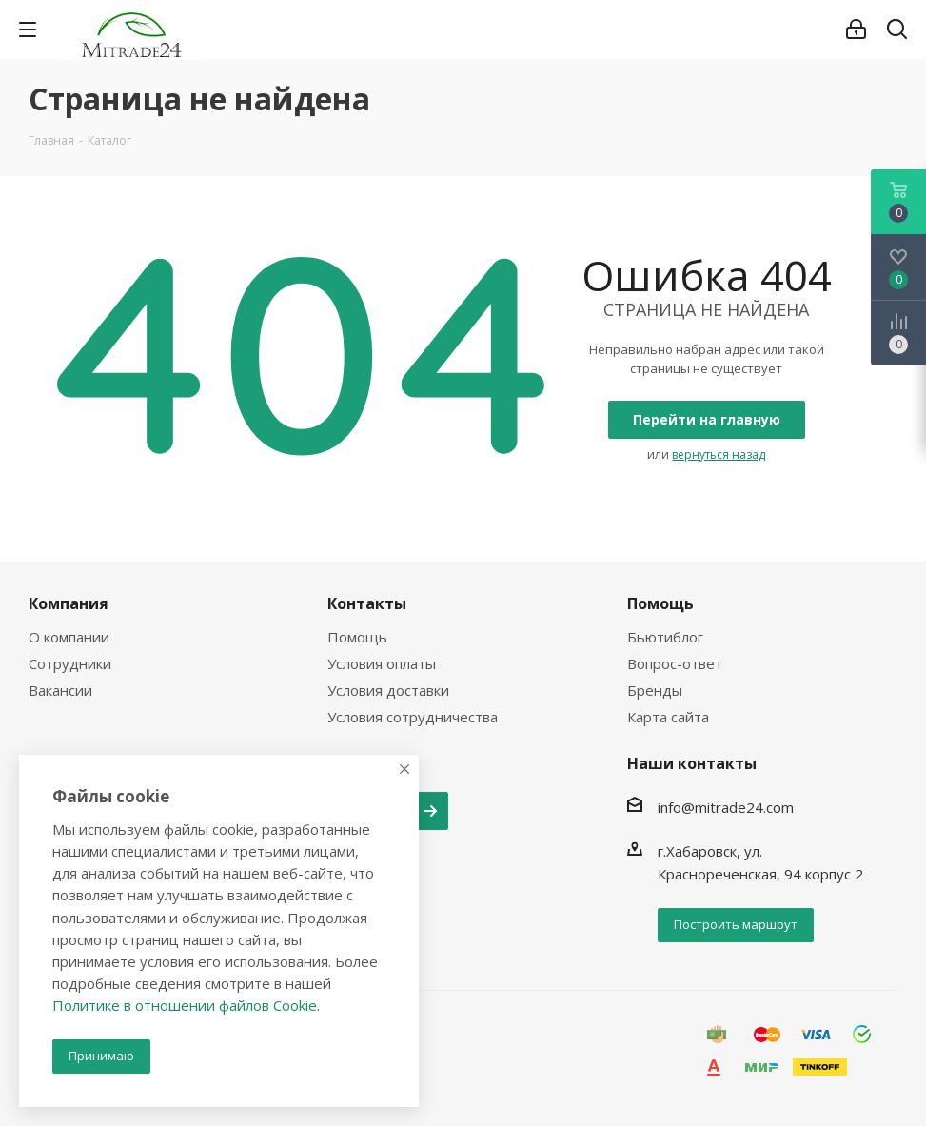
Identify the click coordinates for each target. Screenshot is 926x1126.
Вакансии (60, 690)
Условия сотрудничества (412, 716)
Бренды (654, 690)
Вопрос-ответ (674, 663)
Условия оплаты (381, 663)
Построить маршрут (736, 924)
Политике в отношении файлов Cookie (184, 1005)
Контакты (366, 603)
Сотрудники (70, 663)
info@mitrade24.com (726, 807)
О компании (69, 636)
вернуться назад (718, 454)
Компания (68, 603)
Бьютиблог (665, 636)
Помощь (357, 636)
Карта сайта (668, 716)
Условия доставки (388, 690)
